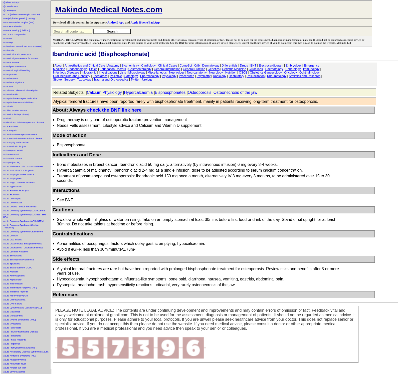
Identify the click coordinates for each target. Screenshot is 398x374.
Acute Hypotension (12, 279)
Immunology (311, 69)
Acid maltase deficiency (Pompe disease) (24, 122)
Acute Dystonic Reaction (15, 251)
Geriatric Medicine (234, 69)
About (58, 65)
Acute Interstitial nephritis (16, 291)
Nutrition (231, 72)
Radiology (219, 76)
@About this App (11, 2)
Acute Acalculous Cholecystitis (18, 170)
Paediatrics (100, 76)
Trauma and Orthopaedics (111, 79)
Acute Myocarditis (12, 323)
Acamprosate (10, 74)
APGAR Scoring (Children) (16, 30)
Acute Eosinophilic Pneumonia (18, 259)
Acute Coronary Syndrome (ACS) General (24, 210)
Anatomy (113, 65)
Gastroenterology (139, 69)
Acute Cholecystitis (12, 202)
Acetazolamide (10, 94)
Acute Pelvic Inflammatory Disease (20, 331)
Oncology (290, 72)
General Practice (194, 69)
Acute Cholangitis (12, 198)
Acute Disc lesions (12, 239)
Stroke (57, 79)
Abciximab (8, 50)
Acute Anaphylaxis (12, 178)
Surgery (69, 79)
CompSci (185, 65)
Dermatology (210, 65)
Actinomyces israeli (13, 150)
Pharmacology (149, 76)
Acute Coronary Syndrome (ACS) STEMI (23, 221)
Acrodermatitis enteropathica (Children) (23, 138)
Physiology (169, 76)
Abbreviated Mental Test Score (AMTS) (22, 46)
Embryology (293, 65)
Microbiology (136, 72)
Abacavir (7, 38)
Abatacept (8, 42)
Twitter (135, 79)
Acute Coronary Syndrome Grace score (23, 231)
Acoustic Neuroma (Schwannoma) (20, 134)
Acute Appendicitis (12, 186)
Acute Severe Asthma (14, 371)
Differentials (230, 65)
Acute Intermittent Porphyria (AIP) (20, 287)
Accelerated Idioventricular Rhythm (20, 90)
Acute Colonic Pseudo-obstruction (20, 206)
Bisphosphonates (170, 92)
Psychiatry (204, 76)
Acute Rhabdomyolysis (14, 359)
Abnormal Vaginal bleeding (16, 70)
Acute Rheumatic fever (14, 363)
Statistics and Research (304, 76)
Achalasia (8, 106)
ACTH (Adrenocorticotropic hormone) (22, 14)
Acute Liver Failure (12, 303)
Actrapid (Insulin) (11, 162)
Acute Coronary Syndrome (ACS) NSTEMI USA (24, 215)
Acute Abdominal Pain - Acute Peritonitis (23, 166)
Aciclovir (7, 118)
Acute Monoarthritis (13, 315)
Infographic (89, 72)
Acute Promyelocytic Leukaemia (19, 347)
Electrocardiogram (271, 65)
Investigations (108, 72)
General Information (167, 69)
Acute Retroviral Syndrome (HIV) (19, 355)
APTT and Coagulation (14, 34)
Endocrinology (77, 69)
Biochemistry (130, 65)
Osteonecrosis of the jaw (235, 92)
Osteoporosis (199, 92)
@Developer (9, 10)
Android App (115, 22)
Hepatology (293, 69)
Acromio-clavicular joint (15, 146)
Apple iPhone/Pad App (145, 22)
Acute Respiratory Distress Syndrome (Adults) (26, 351)
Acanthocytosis (11, 78)
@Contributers (10, 6)
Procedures (186, 76)
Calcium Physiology (104, 92)
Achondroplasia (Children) (16, 114)
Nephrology (176, 72)
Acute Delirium (10, 235)
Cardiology (148, 65)
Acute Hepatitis (11, 271)
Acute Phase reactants (14, 339)
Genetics (214, 69)
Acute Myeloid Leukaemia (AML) (19, 319)
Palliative (116, 76)
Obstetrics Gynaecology (266, 72)
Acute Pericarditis (12, 335)
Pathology (131, 76)
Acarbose (8, 86)
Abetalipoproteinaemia (14, 66)
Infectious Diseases (66, 72)
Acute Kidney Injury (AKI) (16, 295)
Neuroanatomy (197, 72)
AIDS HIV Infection (12, 26)
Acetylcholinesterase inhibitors (18, 102)
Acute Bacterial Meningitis (16, 190)
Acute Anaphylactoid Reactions (18, 174)
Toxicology (84, 79)
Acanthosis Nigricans (13, 82)
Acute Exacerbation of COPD (18, 267)
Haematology (274, 69)
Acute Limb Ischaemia (14, 299)
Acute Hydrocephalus (14, 275)
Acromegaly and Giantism (16, 142)
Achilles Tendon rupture (15, 110)
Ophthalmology (309, 72)
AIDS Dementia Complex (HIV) (18, 22)
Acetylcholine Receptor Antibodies (20, 98)
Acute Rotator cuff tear (14, 367)
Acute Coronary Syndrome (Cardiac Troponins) (21, 226)
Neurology (216, 72)
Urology (147, 79)
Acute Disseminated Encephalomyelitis (22, 243)
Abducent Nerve (11, 62)
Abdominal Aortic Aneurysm (17, 54)
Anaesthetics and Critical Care (85, 65)
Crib (197, 65)
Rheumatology (276, 76)
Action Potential (11, 154)
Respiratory (236, 76)
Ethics (93, 69)
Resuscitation (256, 76)
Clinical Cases (167, 65)
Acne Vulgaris (10, 130)
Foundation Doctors (113, 69)
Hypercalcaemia (138, 92)
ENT (253, 65)
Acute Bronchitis (11, 194)
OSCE (243, 72)
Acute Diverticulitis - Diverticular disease (23, 247)
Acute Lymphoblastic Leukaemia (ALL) (22, 307)
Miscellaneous (157, 72)
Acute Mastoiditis (11, 311)
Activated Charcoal (12, 158)
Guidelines (256, 69)
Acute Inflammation (13, 283)
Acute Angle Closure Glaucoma (19, 182)
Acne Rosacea (10, 126)
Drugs (244, 65)
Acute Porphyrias (12, 343)
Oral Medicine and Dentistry (71, 76)
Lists (123, 72)
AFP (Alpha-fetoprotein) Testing (19, 18)
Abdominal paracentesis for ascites (20, 58)
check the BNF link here (114, 110)
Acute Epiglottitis (11, 263)
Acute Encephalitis (12, 255)
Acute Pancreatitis (12, 327)
